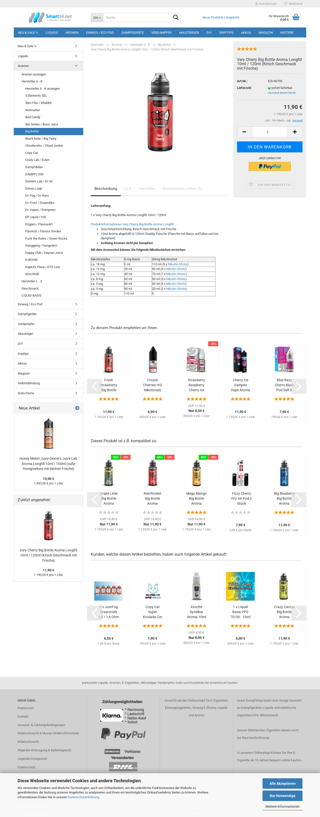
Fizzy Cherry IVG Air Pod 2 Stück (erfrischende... (241, 498)
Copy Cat (31, 153)
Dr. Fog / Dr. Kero (37, 195)
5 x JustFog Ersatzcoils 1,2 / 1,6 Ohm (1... (108, 612)
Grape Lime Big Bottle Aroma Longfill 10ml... (109, 498)
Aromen (72, 32)
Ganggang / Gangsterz (41, 245)
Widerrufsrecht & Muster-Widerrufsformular (48, 733)
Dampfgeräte (133, 32)
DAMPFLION (34, 174)
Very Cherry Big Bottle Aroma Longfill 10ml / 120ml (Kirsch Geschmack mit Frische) (48, 555)
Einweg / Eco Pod (100, 32)
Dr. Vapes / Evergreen (40, 210)
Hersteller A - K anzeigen (42, 88)
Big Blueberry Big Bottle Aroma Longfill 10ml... (284, 498)
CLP (127, 188)
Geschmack (30, 288)
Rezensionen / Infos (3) (182, 188)
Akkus (246, 32)
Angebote (232, 17)
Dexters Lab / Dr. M (38, 181)
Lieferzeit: (244, 88)
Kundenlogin (266, 3)
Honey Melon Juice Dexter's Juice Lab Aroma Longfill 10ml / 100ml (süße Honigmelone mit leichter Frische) (48, 463)
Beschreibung (105, 188)
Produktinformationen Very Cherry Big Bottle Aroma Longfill (132, 224)
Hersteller (147, 188)
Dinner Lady (33, 188)
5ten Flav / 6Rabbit (38, 103)
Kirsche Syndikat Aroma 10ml (196, 612)
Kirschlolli (32, 274)
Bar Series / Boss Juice (41, 124)
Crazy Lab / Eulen (37, 160)
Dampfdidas (34, 167)
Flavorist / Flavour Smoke (43, 231)
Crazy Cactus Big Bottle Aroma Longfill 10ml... (284, 612)
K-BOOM (31, 260)
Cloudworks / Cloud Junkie (44, 145)
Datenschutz (27, 767)
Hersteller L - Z (32, 281)
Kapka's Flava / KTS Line (42, 267)
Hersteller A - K (32, 81)
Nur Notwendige (283, 796)
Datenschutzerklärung (83, 797)
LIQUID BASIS (32, 295)
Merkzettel (293, 3)
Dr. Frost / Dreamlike (39, 203)
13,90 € (48, 479)
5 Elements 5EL (36, 95)
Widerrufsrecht (28, 742)
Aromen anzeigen (34, 74)
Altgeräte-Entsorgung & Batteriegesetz (44, 750)
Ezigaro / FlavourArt (38, 224)
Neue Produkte (213, 17)
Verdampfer (161, 32)
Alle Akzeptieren (283, 784)
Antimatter (32, 110)
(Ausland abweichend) (282, 92)
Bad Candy (32, 117)
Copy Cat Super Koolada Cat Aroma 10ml (152, 612)
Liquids (52, 32)
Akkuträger (189, 32)
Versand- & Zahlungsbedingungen (41, 725)
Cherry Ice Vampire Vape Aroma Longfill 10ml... (240, 385)
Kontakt (23, 716)
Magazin (265, 32)
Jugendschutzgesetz (32, 759)
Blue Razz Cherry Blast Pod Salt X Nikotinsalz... (284, 385)
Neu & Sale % (28, 32)
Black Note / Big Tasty (40, 138)
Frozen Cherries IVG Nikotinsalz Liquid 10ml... (152, 385)
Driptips (226, 32)
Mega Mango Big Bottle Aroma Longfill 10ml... (196, 498)
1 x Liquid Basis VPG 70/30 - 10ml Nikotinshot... (240, 612)
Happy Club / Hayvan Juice (44, 253)
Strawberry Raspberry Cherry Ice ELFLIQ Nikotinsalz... (196, 385)
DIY (209, 32)
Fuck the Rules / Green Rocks (46, 238)
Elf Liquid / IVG (35, 217)
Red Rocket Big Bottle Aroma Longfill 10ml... (152, 498)
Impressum (26, 708)
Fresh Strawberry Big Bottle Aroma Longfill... (108, 385)
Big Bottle (32, 131)
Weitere (287, 32)
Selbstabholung (29, 383)
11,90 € (48, 570)
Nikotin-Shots (177, 264)
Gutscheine (26, 393)
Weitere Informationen (282, 807)
